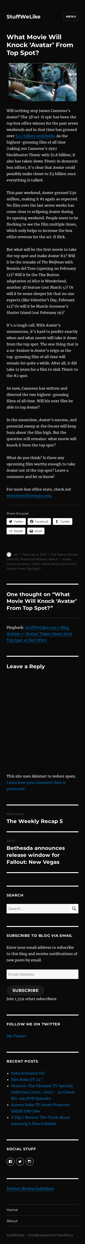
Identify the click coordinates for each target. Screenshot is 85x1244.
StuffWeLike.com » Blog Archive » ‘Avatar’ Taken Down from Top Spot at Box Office (39, 633)
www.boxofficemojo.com (29, 495)
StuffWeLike (24, 17)
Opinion (13, 559)
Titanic (36, 564)
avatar (66, 559)
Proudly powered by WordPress (50, 1235)
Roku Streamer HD (28, 1073)
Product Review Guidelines (30, 1188)
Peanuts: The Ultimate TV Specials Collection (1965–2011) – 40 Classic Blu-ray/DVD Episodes (43, 1092)
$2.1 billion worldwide (35, 136)
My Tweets (16, 1036)
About (12, 1221)
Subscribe (25, 990)
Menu (71, 16)
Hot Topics (58, 554)
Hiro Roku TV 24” (27, 1079)
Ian (16, 554)
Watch (53, 559)
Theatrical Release (33, 559)
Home (12, 1210)
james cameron (18, 564)
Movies (72, 554)
